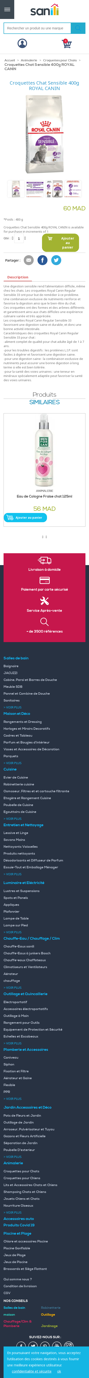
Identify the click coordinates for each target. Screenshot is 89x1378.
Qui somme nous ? (18, 1279)
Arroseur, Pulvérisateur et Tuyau (29, 1129)
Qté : (7, 238)
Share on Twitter (56, 260)
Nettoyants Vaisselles (21, 847)
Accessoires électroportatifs (26, 1009)
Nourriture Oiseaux (18, 1206)
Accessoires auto (19, 1218)
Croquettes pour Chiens (22, 1178)
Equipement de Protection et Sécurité (33, 1030)
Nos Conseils (16, 1301)
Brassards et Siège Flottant (25, 1269)
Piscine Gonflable (17, 1248)
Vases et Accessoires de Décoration (31, 749)
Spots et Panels (16, 898)
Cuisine (10, 769)
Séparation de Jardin (20, 1143)
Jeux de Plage (15, 1255)
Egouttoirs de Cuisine (20, 812)
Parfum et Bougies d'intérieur (27, 742)
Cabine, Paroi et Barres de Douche (30, 680)
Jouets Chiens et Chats (22, 1199)
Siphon (9, 1064)
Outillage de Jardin (19, 1122)
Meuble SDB (13, 687)
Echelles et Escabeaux (21, 1036)
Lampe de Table (16, 918)
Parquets (11, 756)
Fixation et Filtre (16, 1071)
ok (59, 1371)
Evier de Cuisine (16, 777)
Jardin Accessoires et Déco (28, 1107)
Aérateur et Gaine (18, 1078)
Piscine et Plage (17, 1233)
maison (9, 1315)
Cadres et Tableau (18, 736)
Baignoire (11, 666)
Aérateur (11, 974)
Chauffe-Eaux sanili (19, 946)
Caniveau (11, 1058)
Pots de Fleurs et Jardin (22, 1116)
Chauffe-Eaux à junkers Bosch (27, 953)
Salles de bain (16, 658)
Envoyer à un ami (29, 260)
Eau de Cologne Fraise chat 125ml (44, 496)
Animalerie (29, 60)
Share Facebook (42, 260)
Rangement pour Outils (22, 1023)
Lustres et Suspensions (22, 891)
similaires (44, 402)
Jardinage (49, 1326)
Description (17, 277)
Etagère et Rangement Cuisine (27, 798)
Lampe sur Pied (16, 925)
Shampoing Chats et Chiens (25, 1192)
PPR (7, 1092)
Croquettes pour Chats (60, 60)
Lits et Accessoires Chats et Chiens (30, 1185)
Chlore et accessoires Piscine (26, 1241)
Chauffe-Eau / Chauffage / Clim (32, 938)
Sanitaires (12, 700)
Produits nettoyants (19, 854)
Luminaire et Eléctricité (24, 882)
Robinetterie (51, 1308)
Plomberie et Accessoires (26, 1049)
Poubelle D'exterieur (19, 1150)
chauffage (12, 981)
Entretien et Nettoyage (23, 825)
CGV (7, 1293)
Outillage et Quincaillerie (25, 994)
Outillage (48, 1315)
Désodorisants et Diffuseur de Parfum (33, 860)
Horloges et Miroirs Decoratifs (27, 729)
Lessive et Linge (16, 833)
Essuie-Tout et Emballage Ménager (31, 867)
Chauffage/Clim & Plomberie (18, 1323)
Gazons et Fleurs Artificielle (25, 1136)
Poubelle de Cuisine (18, 805)
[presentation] (42, 537)
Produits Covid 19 (19, 1225)
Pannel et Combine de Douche (27, 694)
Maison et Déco (17, 713)
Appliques (11, 905)
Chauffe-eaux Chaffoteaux (25, 960)
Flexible (9, 1085)
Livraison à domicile (44, 570)
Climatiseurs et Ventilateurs (25, 967)
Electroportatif (15, 1002)
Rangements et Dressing (23, 722)
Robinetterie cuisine (19, 784)
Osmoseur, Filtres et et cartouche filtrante (36, 791)
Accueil (10, 60)
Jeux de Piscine (16, 1262)
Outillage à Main (16, 1016)
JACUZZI (11, 673)
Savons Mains (14, 840)
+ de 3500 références (45, 632)
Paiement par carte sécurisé (44, 590)
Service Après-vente (44, 611)
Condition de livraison (20, 1286)
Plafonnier (11, 912)
